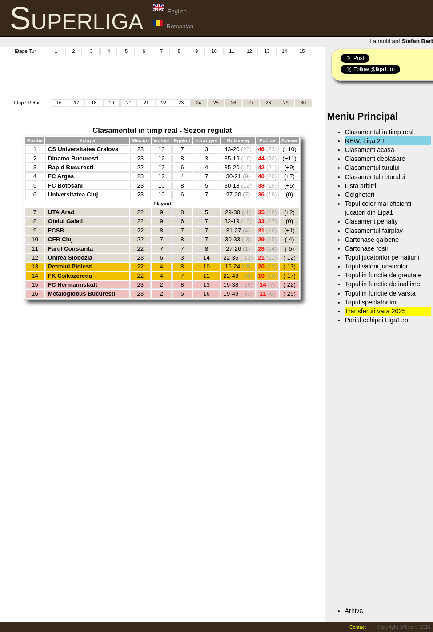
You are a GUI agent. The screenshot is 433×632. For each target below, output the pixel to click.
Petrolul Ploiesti (70, 266)
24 (198, 102)
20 (129, 102)
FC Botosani (65, 185)
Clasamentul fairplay (373, 230)
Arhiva (354, 610)
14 (284, 51)
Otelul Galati (65, 221)
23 (181, 102)
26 (233, 102)
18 (93, 102)
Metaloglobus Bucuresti (81, 293)
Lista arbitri (360, 185)
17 (76, 102)
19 (111, 102)
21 (146, 102)
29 (286, 102)
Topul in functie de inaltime (382, 284)
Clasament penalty (371, 221)
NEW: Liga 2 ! (364, 140)
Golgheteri (359, 194)
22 (163, 102)
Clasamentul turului (372, 167)
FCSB (56, 230)
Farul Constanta (70, 248)
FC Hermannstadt (72, 284)
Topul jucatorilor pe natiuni (382, 257)
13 (266, 51)
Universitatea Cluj (73, 194)
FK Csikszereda (70, 275)
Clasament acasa (369, 149)
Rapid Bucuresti (70, 167)
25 (216, 102)
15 (302, 51)
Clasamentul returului (375, 176)
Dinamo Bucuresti (73, 158)
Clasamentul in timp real (379, 132)
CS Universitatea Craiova (83, 149)
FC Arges (61, 176)
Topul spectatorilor (371, 302)
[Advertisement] (170, 76)
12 (249, 51)
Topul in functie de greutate (383, 275)
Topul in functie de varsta (380, 293)
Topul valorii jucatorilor (376, 266)
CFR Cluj (60, 239)
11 (231, 51)
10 (214, 51)
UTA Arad (61, 212)
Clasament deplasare (375, 158)
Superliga (77, 18)
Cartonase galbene (372, 239)
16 (59, 102)
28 (268, 102)
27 (250, 102)
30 (303, 102)
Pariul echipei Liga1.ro (376, 320)
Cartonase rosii (366, 248)
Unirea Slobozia (70, 257)
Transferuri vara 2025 (375, 311)
